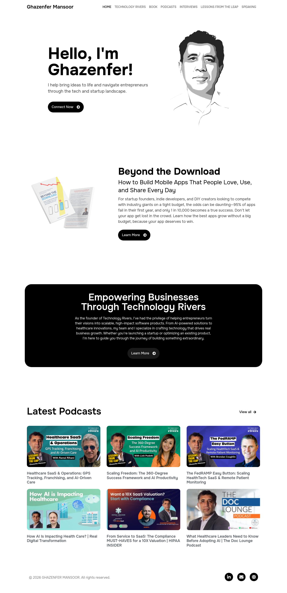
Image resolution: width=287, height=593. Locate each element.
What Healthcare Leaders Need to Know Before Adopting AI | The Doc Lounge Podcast (222, 541)
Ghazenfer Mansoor (50, 7)
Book (153, 7)
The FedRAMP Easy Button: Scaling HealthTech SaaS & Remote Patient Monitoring (218, 478)
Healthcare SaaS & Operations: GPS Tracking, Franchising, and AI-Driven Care (59, 478)
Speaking (249, 7)
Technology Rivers (130, 7)
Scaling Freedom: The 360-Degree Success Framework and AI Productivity (142, 475)
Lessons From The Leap (219, 7)
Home (107, 7)
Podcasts (168, 7)
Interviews (188, 7)
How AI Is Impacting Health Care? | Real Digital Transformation (62, 538)
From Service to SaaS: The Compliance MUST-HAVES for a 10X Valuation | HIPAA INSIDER (143, 541)
